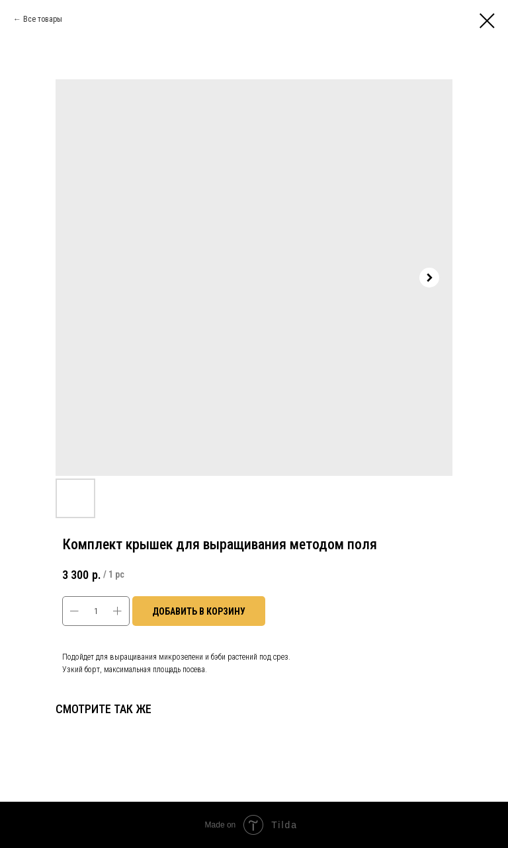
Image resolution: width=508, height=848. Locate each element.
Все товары (42, 19)
